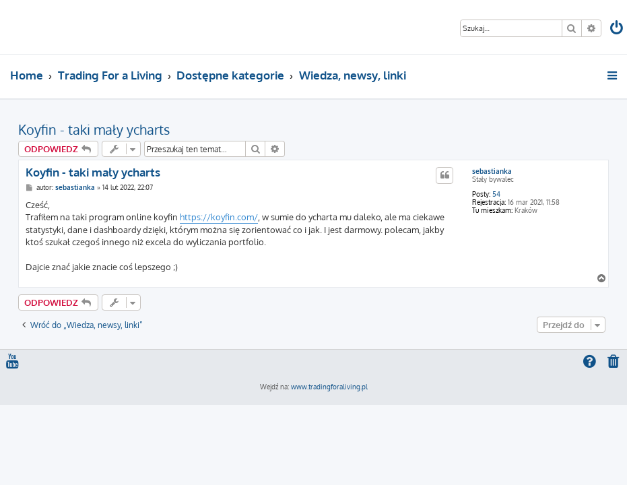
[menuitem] (617, 29)
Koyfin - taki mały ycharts (94, 129)
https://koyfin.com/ (219, 217)
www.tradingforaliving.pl (329, 387)
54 (496, 194)
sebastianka (492, 171)
